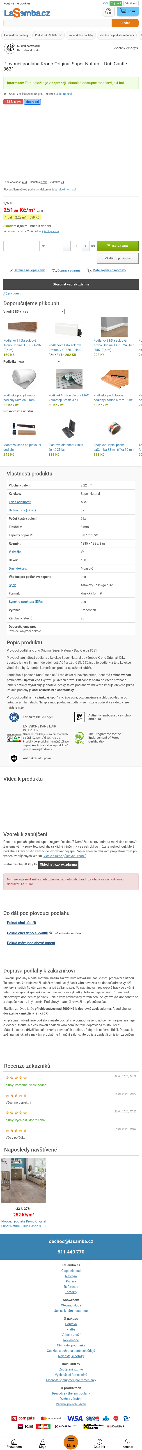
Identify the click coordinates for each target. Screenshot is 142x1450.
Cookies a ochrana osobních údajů (71, 1351)
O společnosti (70, 1271)
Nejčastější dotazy (71, 1356)
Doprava (71, 1324)
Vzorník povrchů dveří (71, 1404)
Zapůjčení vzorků (71, 1369)
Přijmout (116, 3)
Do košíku (117, 246)
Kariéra (71, 1281)
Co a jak (99, 1444)
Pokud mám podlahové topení (31, 943)
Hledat (125, 23)
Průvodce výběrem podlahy (71, 1393)
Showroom (14, 1444)
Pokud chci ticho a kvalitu (27, 933)
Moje (42, 1444)
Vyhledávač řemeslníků (71, 1375)
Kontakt (127, 1444)
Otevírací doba (71, 1305)
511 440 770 (71, 1252)
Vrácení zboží (71, 1335)
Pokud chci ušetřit (21, 923)
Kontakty (71, 1292)
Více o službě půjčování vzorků (65, 856)
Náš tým (71, 1276)
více (106, 3)
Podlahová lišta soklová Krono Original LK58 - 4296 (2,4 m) (22, 345)
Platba (71, 1329)
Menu (71, 1442)
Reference (71, 1287)
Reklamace (71, 1340)
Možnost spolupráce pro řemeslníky (71, 1380)
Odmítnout (131, 3)
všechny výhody (126, 48)
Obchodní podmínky (71, 1345)
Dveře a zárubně (71, 1399)
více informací (67, 189)
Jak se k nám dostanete (71, 1311)
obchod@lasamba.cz (71, 1241)
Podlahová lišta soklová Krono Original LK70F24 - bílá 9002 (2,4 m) (114, 345)
